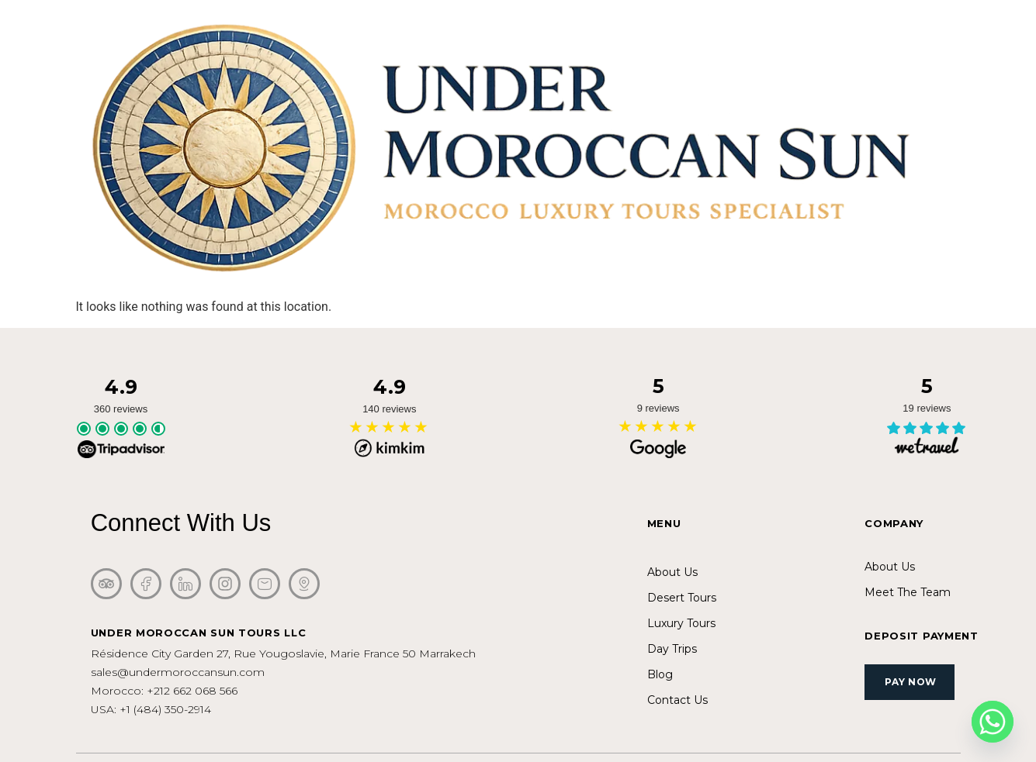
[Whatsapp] (992, 722)
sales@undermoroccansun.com (178, 672)
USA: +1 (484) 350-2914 (151, 709)
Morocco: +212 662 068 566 (164, 691)
